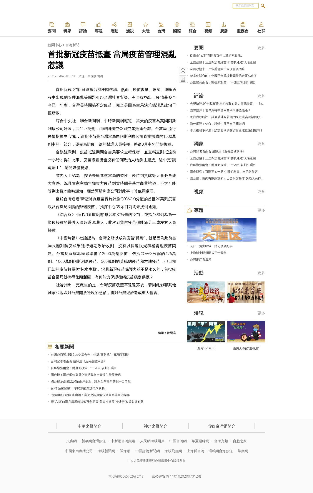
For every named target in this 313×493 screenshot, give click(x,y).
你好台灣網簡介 (221, 426)
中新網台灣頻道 (123, 441)
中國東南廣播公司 (79, 451)
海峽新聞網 (106, 451)
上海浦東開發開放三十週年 (208, 253)
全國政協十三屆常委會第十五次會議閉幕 (217, 69)
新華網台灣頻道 (94, 441)
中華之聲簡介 (89, 426)
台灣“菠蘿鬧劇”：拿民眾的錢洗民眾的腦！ (79, 388)
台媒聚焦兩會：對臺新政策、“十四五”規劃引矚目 (84, 368)
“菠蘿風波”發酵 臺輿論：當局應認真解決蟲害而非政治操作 (90, 395)
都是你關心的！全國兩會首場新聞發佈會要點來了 (223, 76)
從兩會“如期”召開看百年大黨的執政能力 (217, 55)
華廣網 (243, 451)
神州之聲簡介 (155, 426)
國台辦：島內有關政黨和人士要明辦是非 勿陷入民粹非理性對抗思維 (236, 178)
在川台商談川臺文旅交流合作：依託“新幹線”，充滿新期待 (90, 354)
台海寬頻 (221, 441)
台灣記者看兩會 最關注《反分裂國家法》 (79, 361)
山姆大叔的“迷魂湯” (246, 348)
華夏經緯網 (200, 441)
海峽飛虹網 (174, 451)
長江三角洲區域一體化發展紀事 (211, 246)
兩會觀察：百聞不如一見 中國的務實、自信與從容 (224, 171)
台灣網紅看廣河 (200, 259)
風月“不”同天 (206, 348)
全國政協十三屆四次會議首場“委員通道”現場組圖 (223, 62)
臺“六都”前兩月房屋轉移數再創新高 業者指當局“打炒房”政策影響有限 (97, 401)
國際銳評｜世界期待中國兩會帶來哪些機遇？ (220, 110)
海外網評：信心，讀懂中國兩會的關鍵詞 (217, 124)
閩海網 (125, 451)
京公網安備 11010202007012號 (176, 476)
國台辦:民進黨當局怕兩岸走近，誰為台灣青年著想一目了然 (91, 381)
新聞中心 (55, 45)
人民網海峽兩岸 (152, 441)
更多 (261, 47)
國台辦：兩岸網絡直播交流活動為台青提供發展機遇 (86, 375)
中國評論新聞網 (147, 451)
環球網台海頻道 (221, 451)
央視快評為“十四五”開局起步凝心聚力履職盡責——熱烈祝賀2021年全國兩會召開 (244, 103)
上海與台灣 (195, 451)
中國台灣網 (178, 441)
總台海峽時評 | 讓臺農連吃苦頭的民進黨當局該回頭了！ (228, 117)
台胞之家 (240, 441)
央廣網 (71, 441)
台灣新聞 (72, 45)
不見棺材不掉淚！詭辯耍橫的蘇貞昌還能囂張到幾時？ (226, 130)
